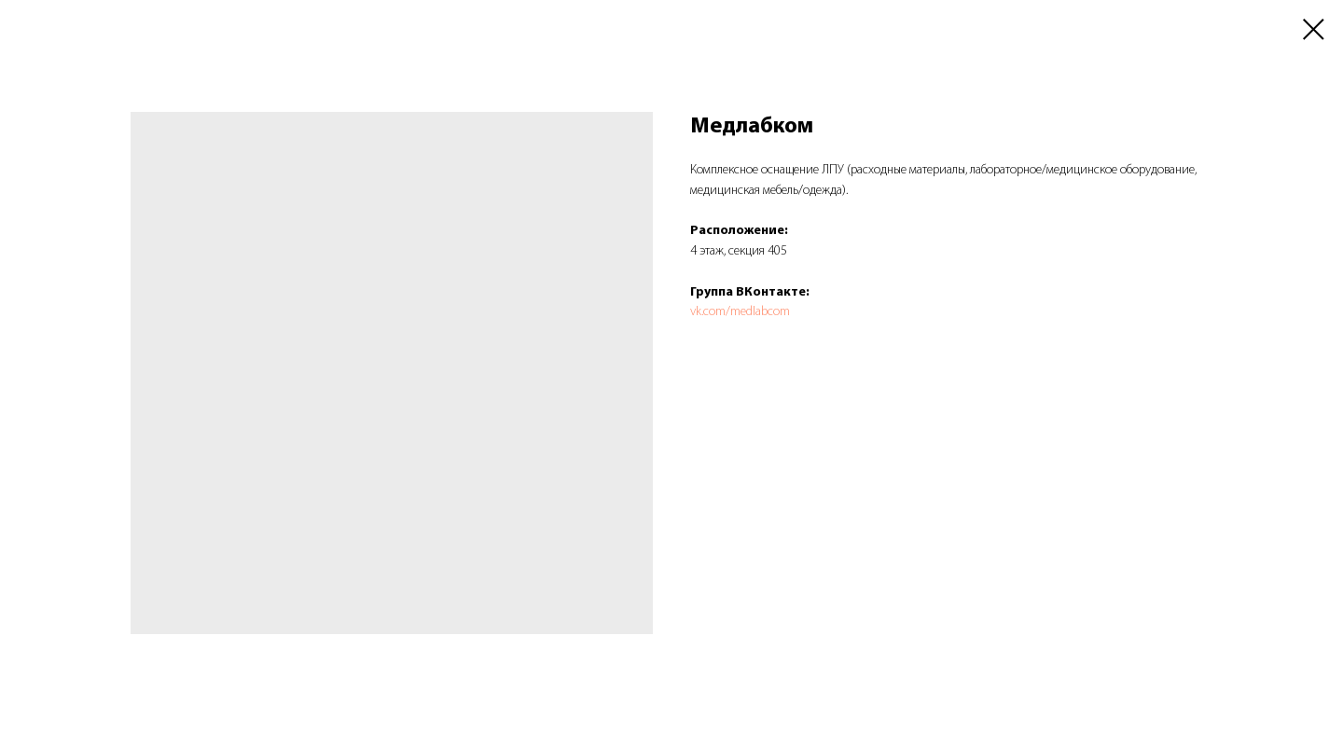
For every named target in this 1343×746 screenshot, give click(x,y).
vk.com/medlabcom (740, 312)
